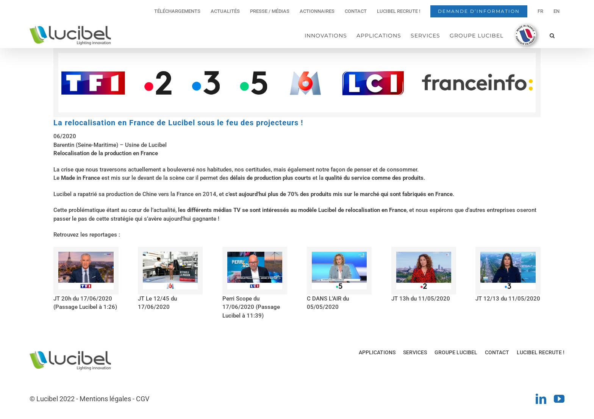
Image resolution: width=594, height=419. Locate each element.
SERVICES (415, 352)
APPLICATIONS (377, 352)
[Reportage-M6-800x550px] (170, 254)
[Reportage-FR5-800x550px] (339, 254)
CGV (142, 399)
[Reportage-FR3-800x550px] (507, 254)
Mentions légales (105, 399)
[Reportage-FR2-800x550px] (423, 254)
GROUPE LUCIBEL (456, 352)
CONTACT (497, 352)
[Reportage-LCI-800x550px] (254, 254)
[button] (552, 35)
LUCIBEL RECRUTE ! (540, 352)
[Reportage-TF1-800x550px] (85, 254)
